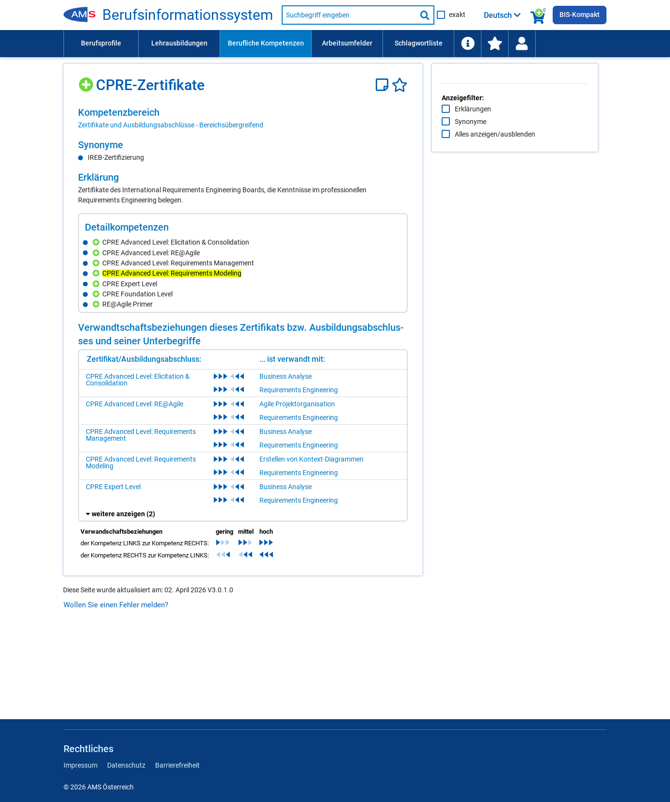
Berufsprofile (101, 43)
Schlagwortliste (419, 43)
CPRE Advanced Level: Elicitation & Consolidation (138, 465)
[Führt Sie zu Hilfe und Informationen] (467, 43)
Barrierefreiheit (177, 765)
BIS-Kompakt (579, 14)
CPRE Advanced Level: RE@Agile (134, 489)
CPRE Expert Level (113, 572)
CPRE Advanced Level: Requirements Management (141, 520)
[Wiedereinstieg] (521, 43)
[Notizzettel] (384, 85)
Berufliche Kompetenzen (266, 43)
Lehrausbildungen (179, 43)
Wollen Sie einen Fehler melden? (116, 690)
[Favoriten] (400, 85)
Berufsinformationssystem (187, 15)
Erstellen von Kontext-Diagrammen (311, 544)
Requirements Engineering (298, 475)
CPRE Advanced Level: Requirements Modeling (141, 547)
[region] (243, 118)
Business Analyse (285, 461)
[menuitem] (101, 43)
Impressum (80, 765)
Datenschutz (126, 765)
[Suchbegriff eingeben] (349, 15)
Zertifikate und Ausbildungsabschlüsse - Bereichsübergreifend (170, 125)
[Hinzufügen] (87, 81)
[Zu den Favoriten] (494, 43)
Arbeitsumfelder (347, 43)
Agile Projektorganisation (297, 489)
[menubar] (335, 43)
